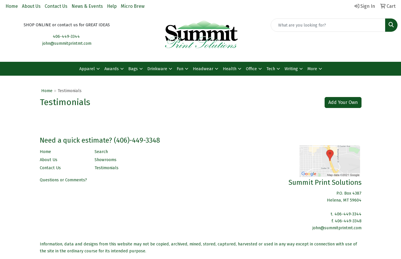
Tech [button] (270, 68)
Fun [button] (180, 68)
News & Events (87, 6)
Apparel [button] (87, 68)
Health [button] (229, 68)
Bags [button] (133, 68)
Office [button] (251, 68)
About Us (31, 6)
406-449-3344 (66, 36)
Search (101, 151)
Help (112, 6)
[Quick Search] (328, 25)
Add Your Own (343, 102)
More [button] (312, 68)
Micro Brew (132, 6)
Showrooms (105, 159)
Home (11, 6)
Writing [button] (291, 68)
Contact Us (56, 6)
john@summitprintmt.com (66, 43)
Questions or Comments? (63, 179)
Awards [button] (111, 68)
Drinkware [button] (157, 68)
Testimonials (106, 167)
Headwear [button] (203, 68)
